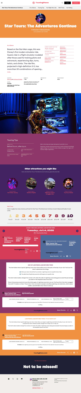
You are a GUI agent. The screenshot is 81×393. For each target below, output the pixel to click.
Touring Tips (41, 7)
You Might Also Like (51, 7)
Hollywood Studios (45, 29)
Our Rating (69, 7)
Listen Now (38, 388)
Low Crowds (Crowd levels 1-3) (16, 299)
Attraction (35, 29)
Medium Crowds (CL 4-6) (33, 299)
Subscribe (76, 2)
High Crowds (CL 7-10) (46, 299)
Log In (67, 2)
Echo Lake (9, 79)
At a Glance (33, 7)
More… (9, 72)
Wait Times (61, 7)
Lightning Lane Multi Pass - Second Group (13, 86)
